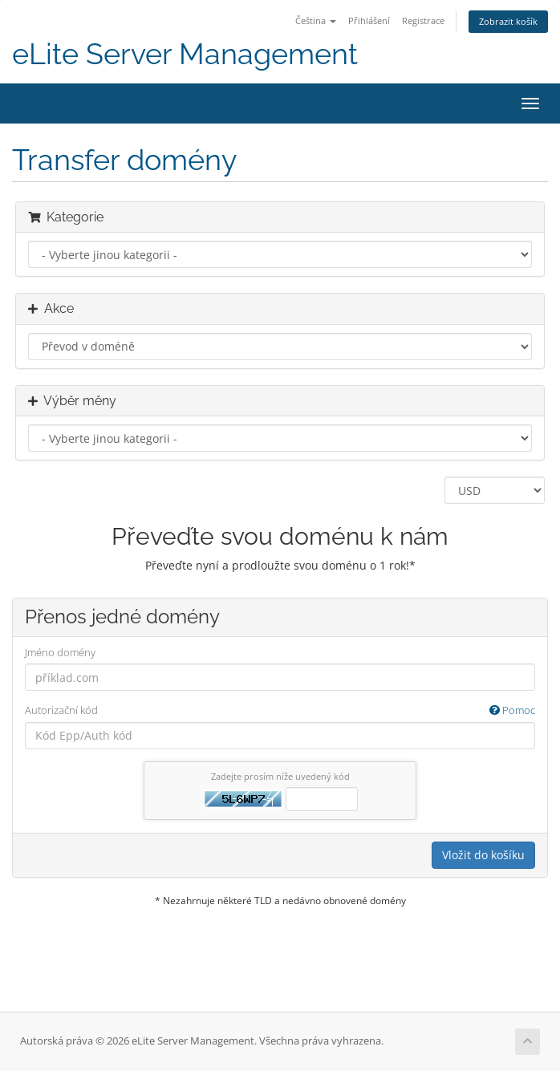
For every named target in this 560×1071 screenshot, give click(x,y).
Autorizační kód (280, 710)
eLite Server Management (185, 54)
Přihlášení (369, 20)
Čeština (315, 20)
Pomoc (512, 710)
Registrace (423, 20)
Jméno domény (60, 652)
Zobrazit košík (508, 21)
